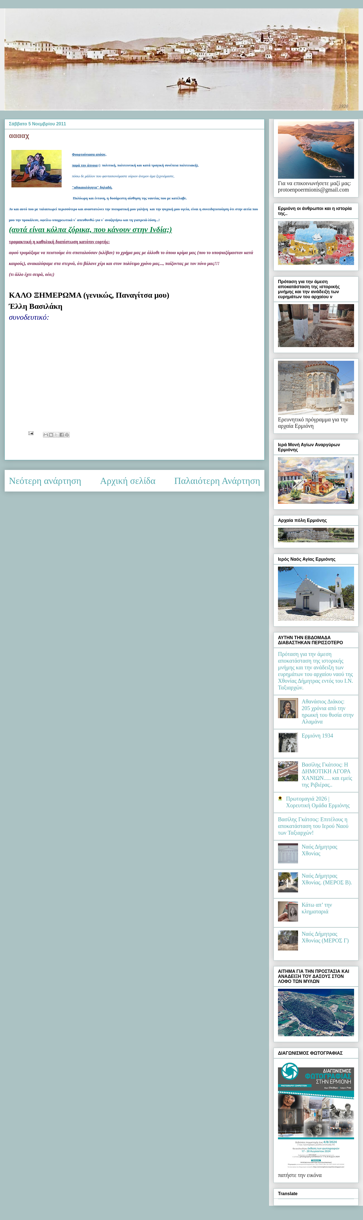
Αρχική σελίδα (128, 481)
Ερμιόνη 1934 (317, 735)
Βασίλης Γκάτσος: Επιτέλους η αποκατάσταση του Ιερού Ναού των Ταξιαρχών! (313, 826)
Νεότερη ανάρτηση (45, 481)
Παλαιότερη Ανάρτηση (217, 481)
